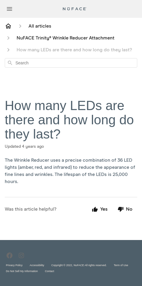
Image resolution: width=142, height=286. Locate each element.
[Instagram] (21, 255)
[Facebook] (9, 255)
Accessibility (37, 265)
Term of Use (121, 265)
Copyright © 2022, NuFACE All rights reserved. (79, 265)
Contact (49, 271)
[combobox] (71, 63)
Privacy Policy (14, 265)
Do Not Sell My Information (22, 271)
